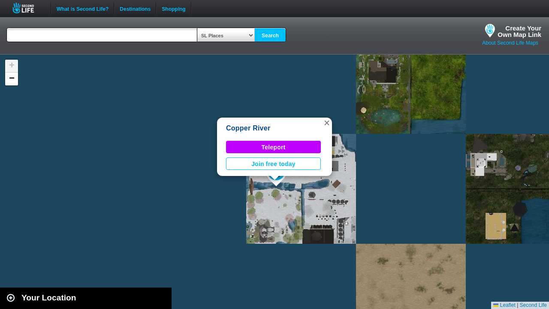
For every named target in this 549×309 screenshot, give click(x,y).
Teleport (274, 147)
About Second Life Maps (510, 43)
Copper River (248, 128)
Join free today (273, 164)
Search (270, 36)
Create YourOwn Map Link (519, 31)
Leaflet (504, 305)
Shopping (173, 8)
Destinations (135, 8)
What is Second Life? (83, 8)
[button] (327, 123)
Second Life (28, 8)
